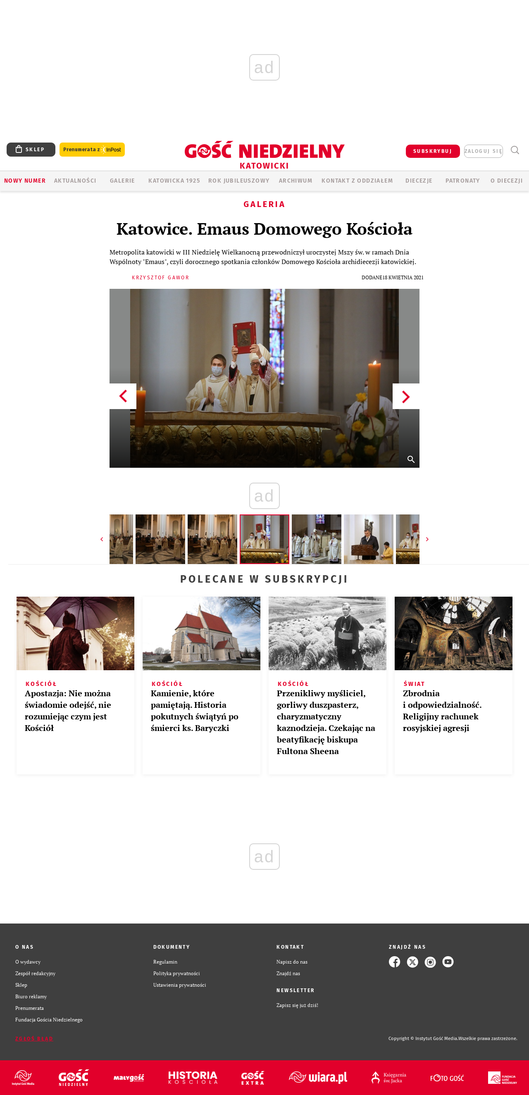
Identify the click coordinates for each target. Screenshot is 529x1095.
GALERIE (122, 180)
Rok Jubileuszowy (238, 180)
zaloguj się (484, 151)
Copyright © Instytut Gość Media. (423, 1038)
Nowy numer (25, 180)
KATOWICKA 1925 (174, 180)
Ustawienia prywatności (179, 985)
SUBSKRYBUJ (432, 151)
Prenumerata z (92, 150)
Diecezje (418, 180)
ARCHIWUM (295, 180)
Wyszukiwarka (514, 150)
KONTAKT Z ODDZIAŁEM (357, 180)
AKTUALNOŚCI (75, 180)
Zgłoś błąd (34, 1039)
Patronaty (463, 180)
